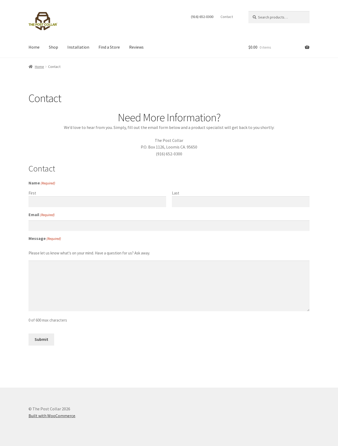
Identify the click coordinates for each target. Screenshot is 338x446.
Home (34, 47)
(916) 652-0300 (202, 16)
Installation (78, 47)
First (32, 193)
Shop (53, 47)
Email (42, 215)
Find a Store (109, 47)
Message (45, 238)
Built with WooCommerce (52, 415)
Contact (226, 16)
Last (175, 193)
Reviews (136, 47)
